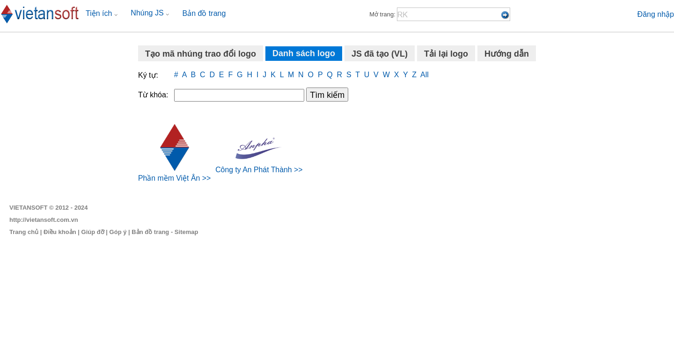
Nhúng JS (150, 13)
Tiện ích (101, 13)
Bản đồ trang (204, 13)
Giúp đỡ (92, 231)
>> (206, 178)
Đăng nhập (655, 14)
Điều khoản (60, 231)
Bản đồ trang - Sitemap (165, 231)
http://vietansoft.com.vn (43, 219)
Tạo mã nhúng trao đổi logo (200, 54)
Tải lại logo (446, 54)
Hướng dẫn (506, 54)
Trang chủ (23, 231)
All (424, 75)
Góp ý (118, 231)
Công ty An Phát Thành (253, 165)
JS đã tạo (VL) (380, 54)
